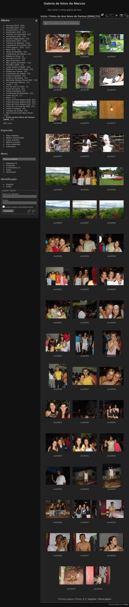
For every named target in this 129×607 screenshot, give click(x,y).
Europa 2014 (11, 30)
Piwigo (125, 604)
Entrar (9, 186)
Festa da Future (13, 89)
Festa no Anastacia (14, 78)
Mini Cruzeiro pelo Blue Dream (19, 113)
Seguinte (92, 599)
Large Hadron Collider (16, 67)
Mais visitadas (12, 135)
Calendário (11, 146)
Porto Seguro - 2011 (15, 47)
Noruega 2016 (12, 28)
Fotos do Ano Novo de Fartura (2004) (72, 16)
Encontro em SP (13, 58)
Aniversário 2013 (13, 36)
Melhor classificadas (15, 138)
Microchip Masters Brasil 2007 (19, 80)
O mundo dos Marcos (15, 82)
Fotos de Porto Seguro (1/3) (18, 104)
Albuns (5, 20)
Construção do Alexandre (17, 93)
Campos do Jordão (14, 111)
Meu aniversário (13, 60)
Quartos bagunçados (15, 38)
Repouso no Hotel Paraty (17, 69)
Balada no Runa (13, 56)
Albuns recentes (13, 142)
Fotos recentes (12, 140)
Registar (10, 184)
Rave (8, 97)
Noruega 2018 (12, 25)
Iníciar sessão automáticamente (18, 207)
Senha (5, 200)
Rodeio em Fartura (14, 71)
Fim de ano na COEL (15, 86)
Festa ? (9, 84)
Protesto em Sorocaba (16, 34)
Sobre (8, 170)
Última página (104, 599)
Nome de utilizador (11, 194)
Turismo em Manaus (15, 43)
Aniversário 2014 (13, 32)
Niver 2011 (11, 49)
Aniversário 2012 (13, 41)
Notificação (11, 172)
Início (44, 16)
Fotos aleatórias (13, 144)
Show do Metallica (14, 52)
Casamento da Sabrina (16, 54)
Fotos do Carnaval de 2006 (18, 106)
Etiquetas (10, 163)
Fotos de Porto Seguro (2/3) (18, 102)
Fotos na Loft (12, 95)
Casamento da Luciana (16, 45)
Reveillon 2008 (12, 65)
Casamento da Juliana (16, 73)
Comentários (11, 167)
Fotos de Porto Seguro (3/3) (18, 100)
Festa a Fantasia (13, 76)
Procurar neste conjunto (63, 22)
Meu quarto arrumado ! (16, 62)
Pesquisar (10, 165)
